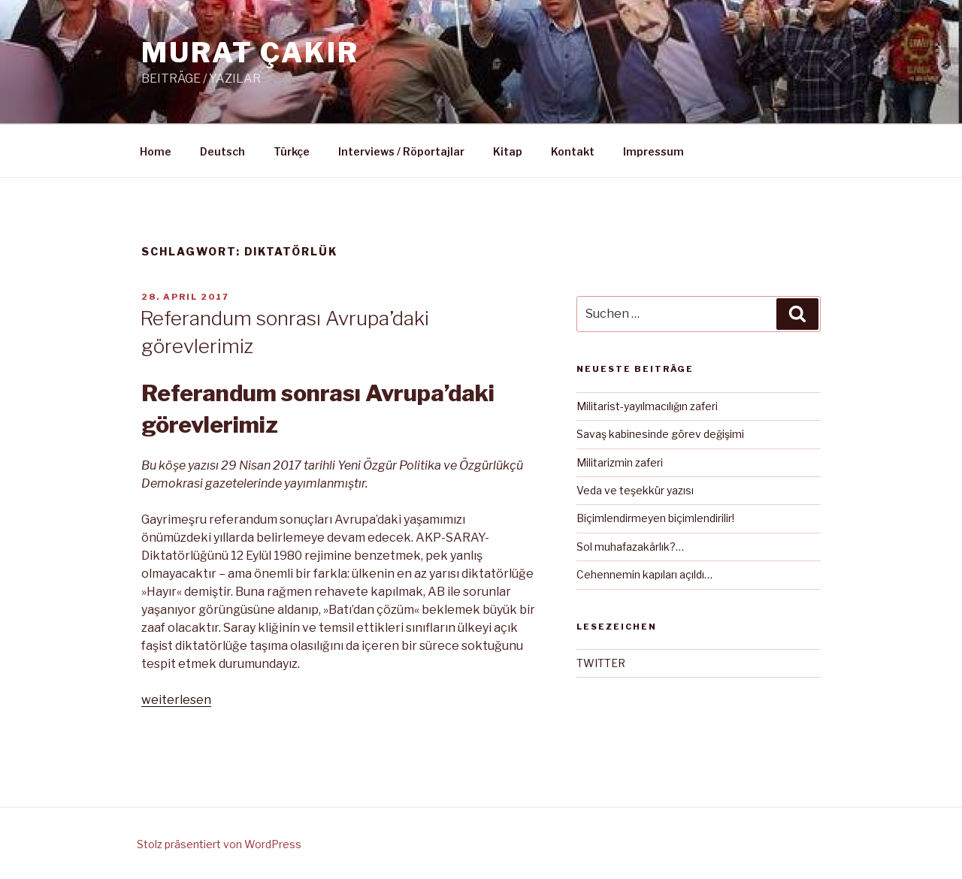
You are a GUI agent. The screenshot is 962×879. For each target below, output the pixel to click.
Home (155, 151)
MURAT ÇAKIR (250, 52)
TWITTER (600, 663)
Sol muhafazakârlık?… (630, 546)
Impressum (653, 151)
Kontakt (572, 151)
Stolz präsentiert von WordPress (219, 844)
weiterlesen (176, 700)
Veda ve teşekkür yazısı (635, 490)
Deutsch (222, 151)
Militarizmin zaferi (619, 462)
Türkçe (292, 151)
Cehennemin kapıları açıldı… (644, 574)
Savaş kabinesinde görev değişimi (660, 433)
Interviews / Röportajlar (401, 151)
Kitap (507, 151)
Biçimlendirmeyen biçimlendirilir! (655, 518)
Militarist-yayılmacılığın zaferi (647, 406)
